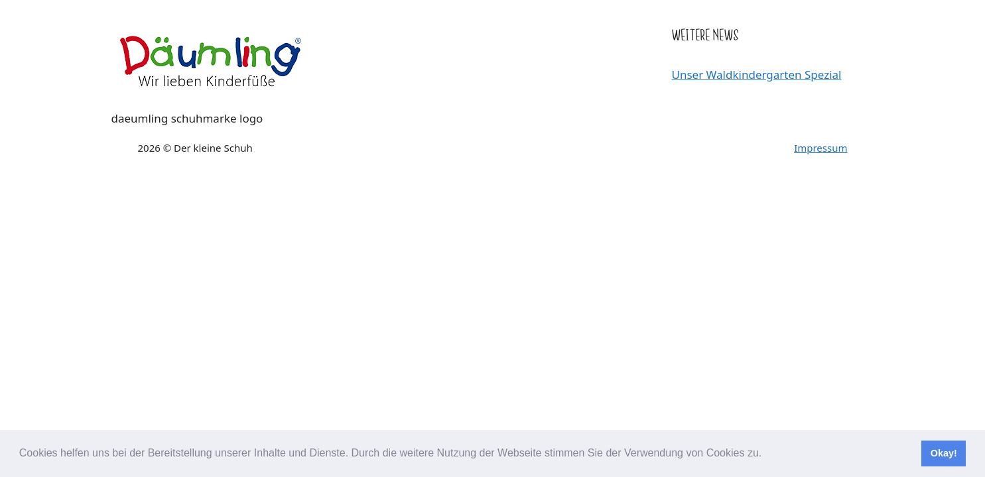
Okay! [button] (944, 453)
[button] (767, 454)
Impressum (820, 147)
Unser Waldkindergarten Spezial (757, 74)
